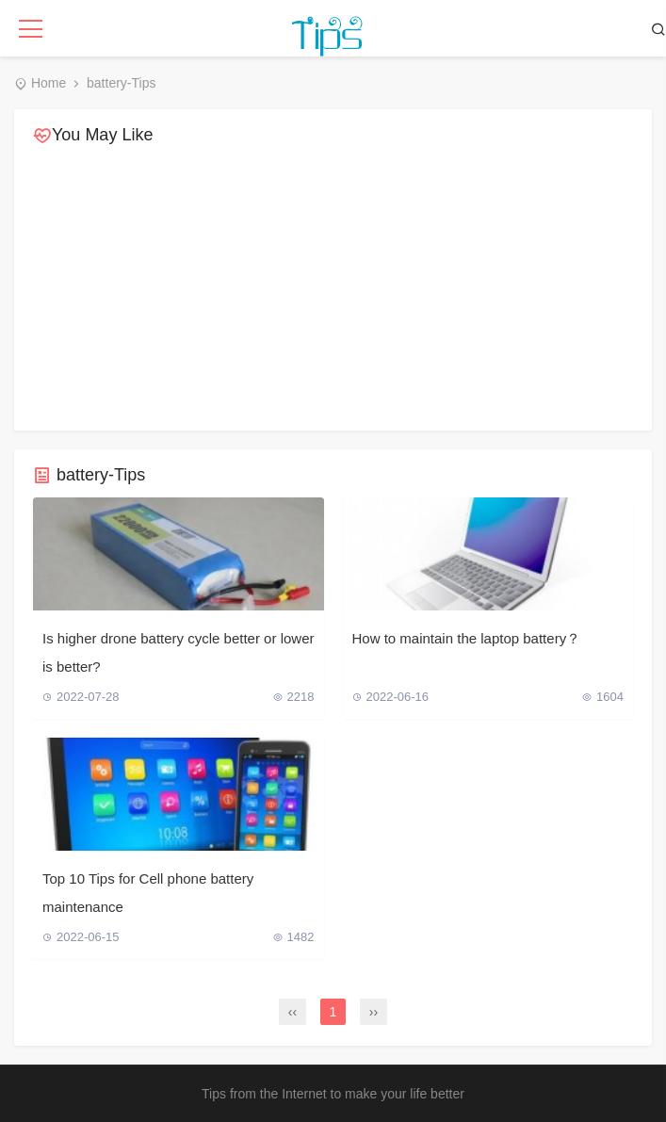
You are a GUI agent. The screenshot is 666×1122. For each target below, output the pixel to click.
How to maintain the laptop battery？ (466, 638)
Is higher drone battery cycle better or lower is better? (178, 652)
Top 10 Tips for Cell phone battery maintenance (147, 892)
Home (48, 82)
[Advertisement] (333, 289)
